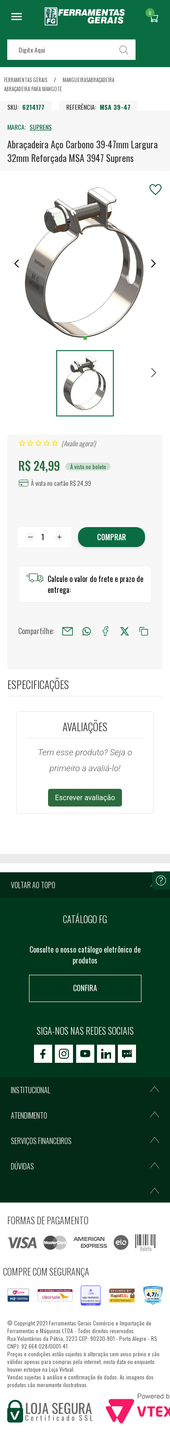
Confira (85, 988)
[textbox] (71, 49)
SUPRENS (40, 127)
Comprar (111, 537)
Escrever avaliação (85, 797)
